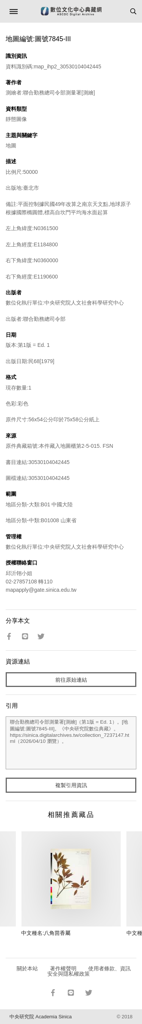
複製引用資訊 (71, 785)
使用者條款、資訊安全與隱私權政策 (89, 971)
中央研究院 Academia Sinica (40, 1016)
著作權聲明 (63, 968)
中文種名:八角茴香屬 (45, 933)
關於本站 (27, 968)
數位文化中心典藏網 (71, 11)
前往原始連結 (71, 680)
